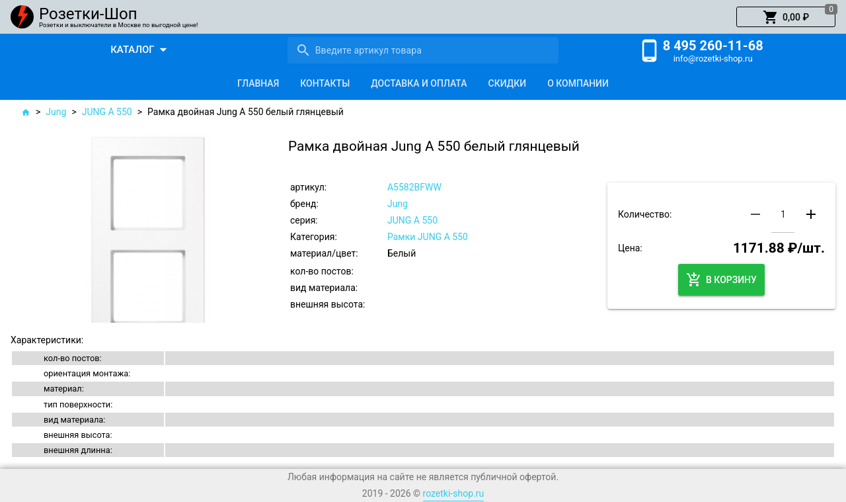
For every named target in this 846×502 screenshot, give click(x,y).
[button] (785, 17)
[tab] (258, 83)
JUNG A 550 (107, 111)
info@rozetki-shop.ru (713, 58)
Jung (56, 111)
